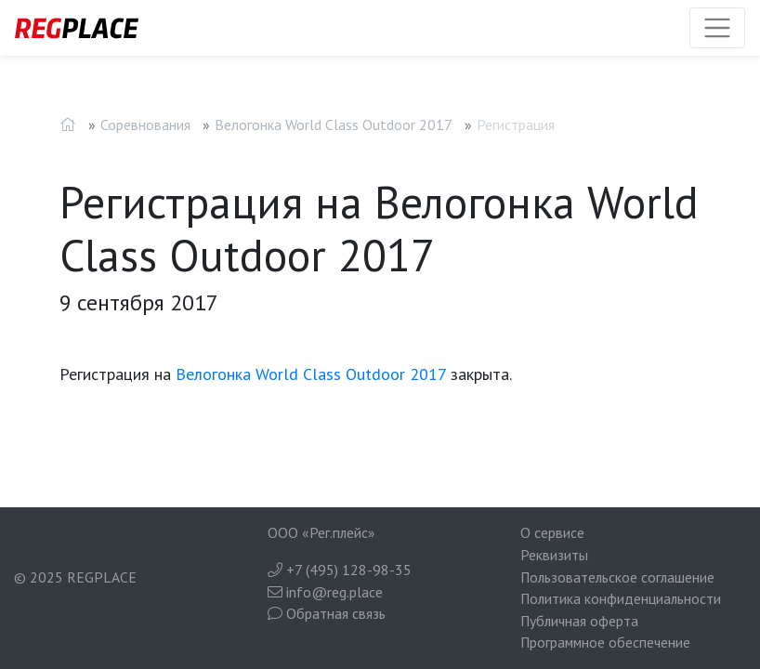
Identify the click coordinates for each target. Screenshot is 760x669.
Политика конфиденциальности (620, 598)
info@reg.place (325, 592)
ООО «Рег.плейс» (321, 532)
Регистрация (516, 124)
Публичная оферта (579, 620)
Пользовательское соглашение (617, 577)
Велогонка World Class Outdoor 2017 (333, 124)
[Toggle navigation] (717, 27)
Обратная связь (327, 613)
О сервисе (552, 532)
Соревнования (145, 124)
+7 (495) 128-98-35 (340, 569)
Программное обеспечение (605, 642)
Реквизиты (554, 554)
